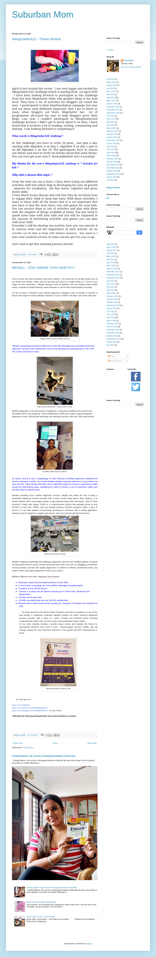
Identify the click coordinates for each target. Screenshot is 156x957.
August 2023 (111, 85)
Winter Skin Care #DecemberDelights (41, 902)
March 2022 (111, 101)
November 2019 (112, 168)
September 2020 (113, 140)
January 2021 (111, 134)
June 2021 (110, 119)
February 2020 (112, 159)
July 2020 (110, 146)
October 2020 (111, 137)
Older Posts (92, 743)
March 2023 (111, 91)
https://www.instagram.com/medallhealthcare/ (30, 710)
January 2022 (111, 104)
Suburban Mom (43, 14)
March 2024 (111, 82)
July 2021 (110, 116)
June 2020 (110, 149)
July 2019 (110, 180)
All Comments (115, 361)
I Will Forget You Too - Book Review (41, 917)
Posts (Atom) (28, 748)
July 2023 (110, 88)
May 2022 (110, 94)
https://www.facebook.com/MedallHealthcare (30, 708)
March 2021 (111, 128)
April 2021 (110, 125)
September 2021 (113, 113)
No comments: (32, 735)
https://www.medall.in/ (21, 705)
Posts (111, 356)
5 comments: (32, 254)
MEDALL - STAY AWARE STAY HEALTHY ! (43, 268)
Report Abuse (113, 187)
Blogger (89, 944)
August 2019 (111, 177)
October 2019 (111, 171)
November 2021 (112, 110)
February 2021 (112, 131)
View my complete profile (131, 67)
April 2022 (110, 98)
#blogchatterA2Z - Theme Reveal (36, 39)
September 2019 (113, 174)
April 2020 (110, 153)
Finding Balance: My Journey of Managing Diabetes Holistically (43, 756)
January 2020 (111, 162)
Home (55, 743)
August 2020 (111, 143)
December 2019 (112, 165)
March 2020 (111, 156)
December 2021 (112, 107)
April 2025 (110, 79)
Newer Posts (18, 743)
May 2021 (110, 122)
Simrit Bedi (128, 61)
